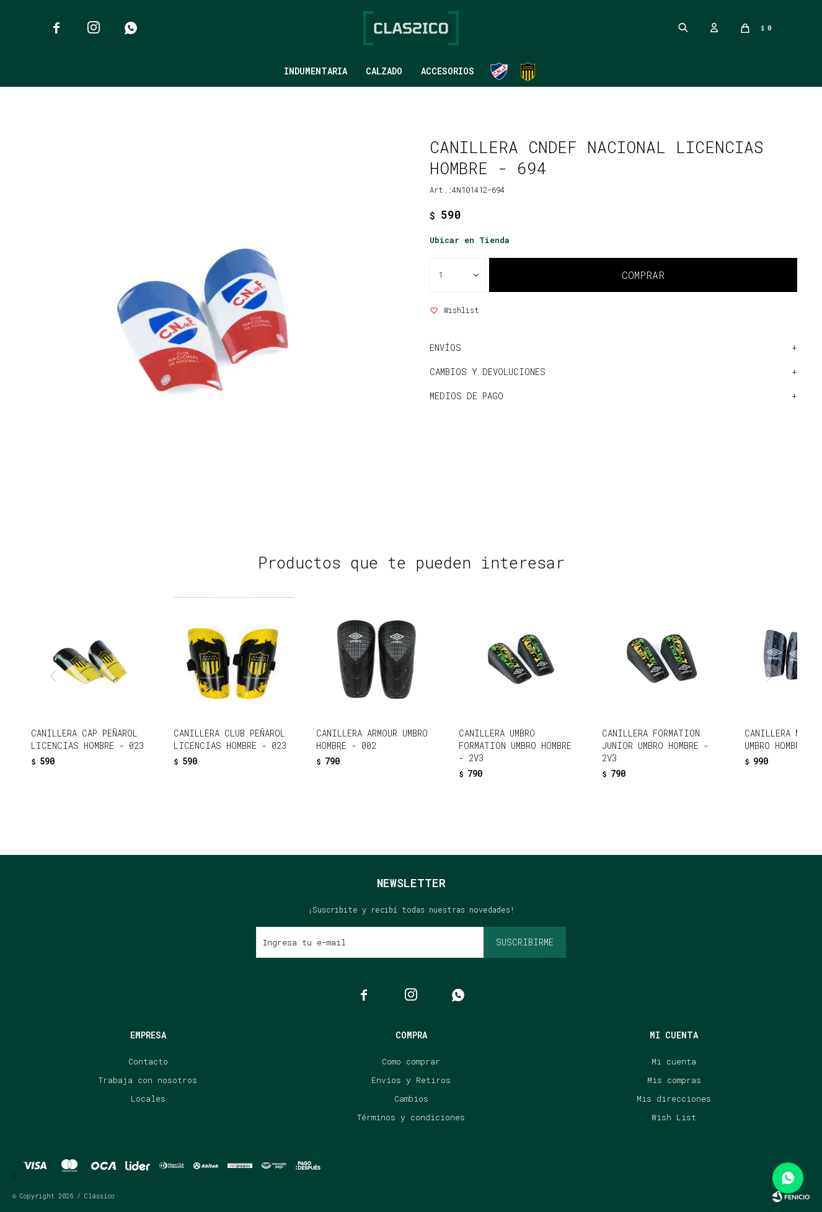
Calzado (384, 71)
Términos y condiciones (411, 1117)
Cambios (411, 1098)
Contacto (148, 1061)
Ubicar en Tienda (470, 239)
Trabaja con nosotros (148, 1080)
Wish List (674, 1117)
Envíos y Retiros (411, 1080)
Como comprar (411, 1061)
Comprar (643, 274)
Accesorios (447, 71)
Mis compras (674, 1080)
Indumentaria (315, 71)
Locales (148, 1098)
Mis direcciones (674, 1098)
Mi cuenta (674, 1061)
